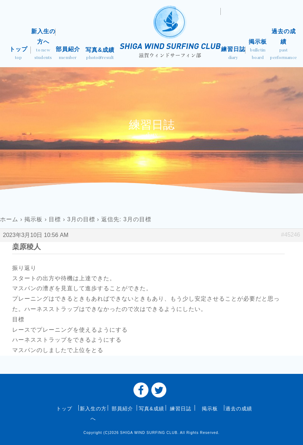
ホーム (9, 219)
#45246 (290, 235)
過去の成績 (283, 44)
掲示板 (257, 50)
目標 (55, 219)
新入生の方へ (43, 44)
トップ (18, 53)
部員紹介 (67, 53)
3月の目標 (81, 219)
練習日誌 (233, 53)
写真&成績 (100, 54)
